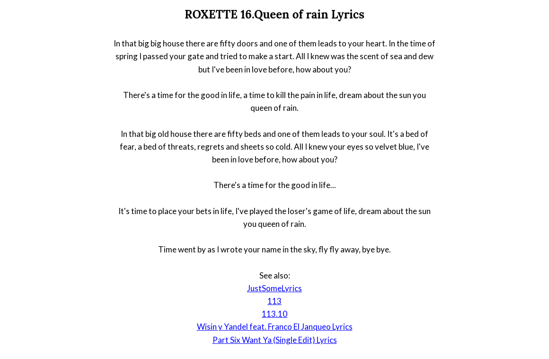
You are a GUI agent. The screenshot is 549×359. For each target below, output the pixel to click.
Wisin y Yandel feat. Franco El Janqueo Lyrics (275, 327)
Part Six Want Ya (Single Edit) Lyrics (275, 340)
